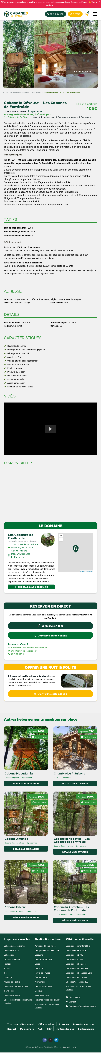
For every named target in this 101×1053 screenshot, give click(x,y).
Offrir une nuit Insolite (80, 939)
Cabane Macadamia (19, 774)
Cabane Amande (16, 839)
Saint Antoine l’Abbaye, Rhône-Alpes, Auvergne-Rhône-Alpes (62, 117)
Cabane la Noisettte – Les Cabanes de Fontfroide (72, 840)
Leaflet (82, 571)
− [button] (61, 539)
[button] (95, 14)
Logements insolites (17, 939)
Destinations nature (48, 939)
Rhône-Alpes (43, 114)
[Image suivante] (14, 749)
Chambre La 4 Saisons (69, 774)
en (29, 676)
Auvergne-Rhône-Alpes (18, 114)
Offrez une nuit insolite (18, 676)
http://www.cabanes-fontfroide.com (21, 555)
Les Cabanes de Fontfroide (20, 536)
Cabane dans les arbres (31, 92)
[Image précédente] (8, 749)
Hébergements (15, 92)
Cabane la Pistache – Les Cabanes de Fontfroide (71, 908)
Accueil (5, 92)
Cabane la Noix (15, 907)
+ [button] (61, 535)
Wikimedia (89, 571)
